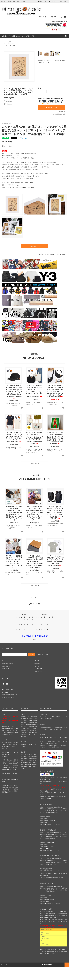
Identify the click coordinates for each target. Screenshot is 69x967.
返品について (62, 111)
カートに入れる (51, 107)
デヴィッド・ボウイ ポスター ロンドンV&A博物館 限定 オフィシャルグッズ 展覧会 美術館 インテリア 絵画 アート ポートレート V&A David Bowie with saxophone (55, 438)
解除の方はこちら (43, 654)
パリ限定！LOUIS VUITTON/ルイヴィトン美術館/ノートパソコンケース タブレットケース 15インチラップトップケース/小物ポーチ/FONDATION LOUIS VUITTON (34, 561)
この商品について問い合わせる (47, 254)
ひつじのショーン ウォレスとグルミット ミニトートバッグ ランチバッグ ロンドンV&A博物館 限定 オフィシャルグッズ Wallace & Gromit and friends (34, 438)
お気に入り (8, 104)
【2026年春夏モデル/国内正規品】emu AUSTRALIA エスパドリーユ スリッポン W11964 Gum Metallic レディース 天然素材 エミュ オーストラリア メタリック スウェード (14, 513)
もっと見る (35, 463)
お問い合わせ (16, 36)
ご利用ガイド (6, 36)
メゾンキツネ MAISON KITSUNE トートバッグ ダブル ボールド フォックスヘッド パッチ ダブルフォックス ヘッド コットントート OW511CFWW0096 (34, 391)
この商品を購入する (34, 246)
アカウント (41, 1)
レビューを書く (34, 604)
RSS (3, 692)
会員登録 (63, 1)
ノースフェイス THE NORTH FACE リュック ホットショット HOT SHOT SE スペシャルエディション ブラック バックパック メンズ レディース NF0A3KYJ (55, 512)
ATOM (7, 692)
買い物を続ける (62, 254)
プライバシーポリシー (8, 697)
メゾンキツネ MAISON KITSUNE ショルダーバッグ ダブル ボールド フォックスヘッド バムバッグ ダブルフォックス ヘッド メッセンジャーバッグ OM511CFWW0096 (55, 391)
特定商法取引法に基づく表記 (10, 694)
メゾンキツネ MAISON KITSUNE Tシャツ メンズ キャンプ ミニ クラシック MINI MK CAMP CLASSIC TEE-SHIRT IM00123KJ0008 (55, 560)
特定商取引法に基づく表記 (58, 114)
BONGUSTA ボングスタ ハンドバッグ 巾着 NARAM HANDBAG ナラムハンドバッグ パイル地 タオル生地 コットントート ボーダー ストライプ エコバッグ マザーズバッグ (34, 513)
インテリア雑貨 (11, 45)
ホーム (3, 43)
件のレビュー (24, 138)
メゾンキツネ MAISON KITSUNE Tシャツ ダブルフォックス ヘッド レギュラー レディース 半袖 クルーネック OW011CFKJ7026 (14, 437)
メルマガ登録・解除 (28, 36)
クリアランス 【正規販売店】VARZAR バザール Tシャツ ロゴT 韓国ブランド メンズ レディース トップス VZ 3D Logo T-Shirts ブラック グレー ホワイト (13, 561)
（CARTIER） (11, 42)
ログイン (53, 1)
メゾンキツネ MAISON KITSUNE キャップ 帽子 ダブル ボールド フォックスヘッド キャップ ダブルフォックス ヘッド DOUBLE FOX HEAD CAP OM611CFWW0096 (14, 392)
